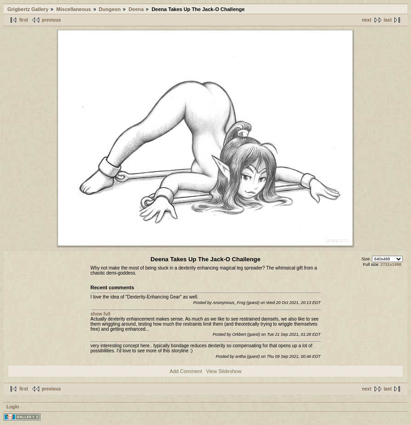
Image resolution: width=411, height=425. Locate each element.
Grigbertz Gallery (27, 9)
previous (51, 20)
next (366, 20)
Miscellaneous (73, 9)
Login (12, 406)
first (23, 20)
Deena (136, 9)
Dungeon (110, 9)
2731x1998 (391, 264)
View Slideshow (224, 371)
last (388, 20)
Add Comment (185, 371)
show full (100, 313)
